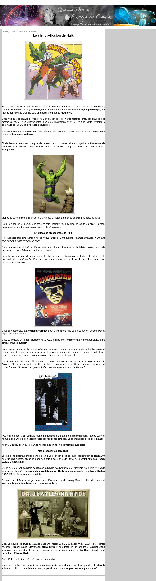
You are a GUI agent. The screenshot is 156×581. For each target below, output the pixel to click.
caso (7, 106)
